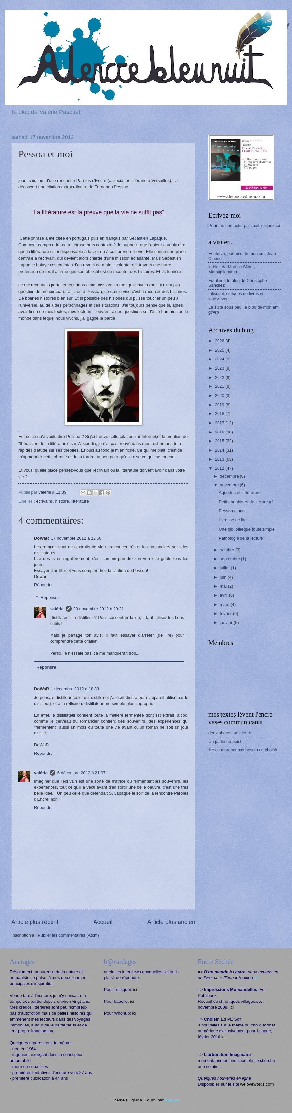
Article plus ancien (171, 922)
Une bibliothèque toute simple (247, 529)
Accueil (102, 922)
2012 (220, 468)
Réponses (50, 597)
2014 (220, 450)
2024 (220, 359)
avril (224, 595)
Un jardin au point (224, 741)
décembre (230, 476)
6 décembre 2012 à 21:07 (81, 772)
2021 (220, 386)
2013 (220, 459)
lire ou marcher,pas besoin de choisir (242, 749)
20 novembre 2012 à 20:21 (98, 608)
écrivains (44, 501)
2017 (220, 422)
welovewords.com (257, 1084)
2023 (220, 368)
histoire (62, 501)
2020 (220, 395)
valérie (57, 608)
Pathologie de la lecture (241, 538)
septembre (230, 558)
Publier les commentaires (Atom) (68, 935)
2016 (220, 432)
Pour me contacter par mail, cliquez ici (244, 225)
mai (224, 586)
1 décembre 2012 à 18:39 (75, 688)
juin (224, 577)
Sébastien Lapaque (147, 238)
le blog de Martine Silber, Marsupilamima (231, 269)
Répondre (43, 584)
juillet (225, 567)
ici (135, 989)
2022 (220, 377)
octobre (227, 549)
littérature (80, 501)
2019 (220, 404)
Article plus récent (34, 922)
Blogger (172, 1100)
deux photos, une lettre (229, 732)
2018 (220, 413)
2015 (220, 440)
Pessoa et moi (232, 510)
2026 (220, 340)
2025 (220, 350)
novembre (230, 484)
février (226, 613)
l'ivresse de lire (233, 519)
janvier (227, 622)
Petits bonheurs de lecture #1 (246, 501)
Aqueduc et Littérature (240, 492)
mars (225, 604)
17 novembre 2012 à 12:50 (76, 538)
